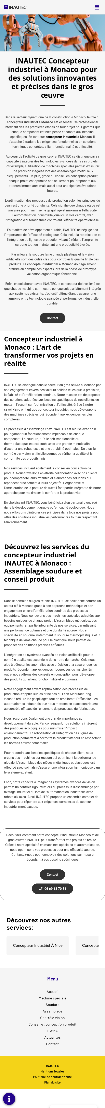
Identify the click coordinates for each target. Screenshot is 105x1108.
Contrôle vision (52, 1017)
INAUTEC (52, 1066)
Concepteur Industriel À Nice (38, 945)
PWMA (52, 1030)
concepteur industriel (61, 137)
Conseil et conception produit (52, 1024)
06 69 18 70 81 (52, 889)
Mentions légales (52, 1071)
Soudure (52, 1004)
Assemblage (52, 1011)
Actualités (52, 1037)
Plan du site (52, 1082)
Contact (52, 318)
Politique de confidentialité (52, 1077)
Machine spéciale (52, 998)
